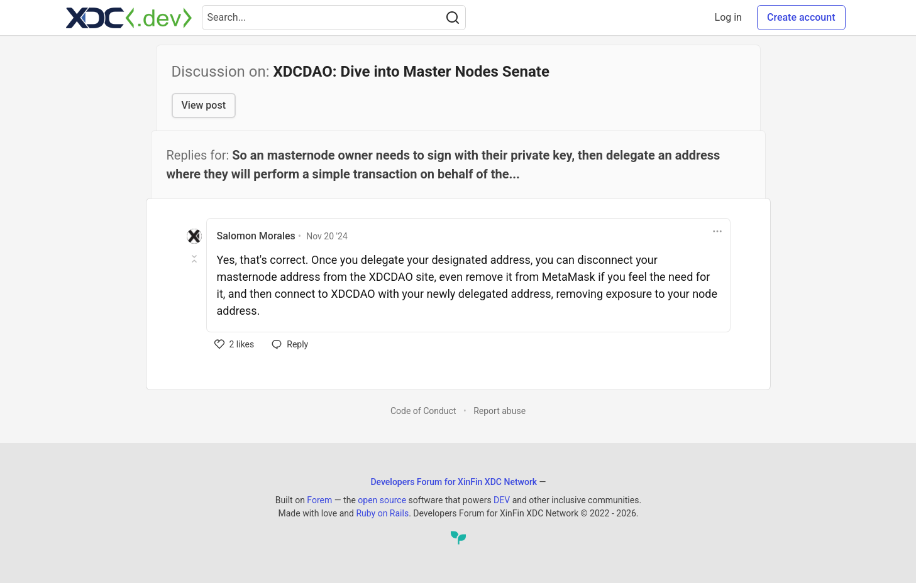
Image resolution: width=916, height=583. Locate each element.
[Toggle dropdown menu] (717, 231)
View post (204, 105)
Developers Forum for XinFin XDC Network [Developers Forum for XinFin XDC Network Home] (453, 482)
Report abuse (499, 411)
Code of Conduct (423, 411)
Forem (319, 500)
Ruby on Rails (382, 513)
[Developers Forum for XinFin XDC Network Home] (129, 17)
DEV (502, 500)
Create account (801, 17)
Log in (728, 17)
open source (382, 500)
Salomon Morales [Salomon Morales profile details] (256, 236)
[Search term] (334, 17)
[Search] (452, 18)
